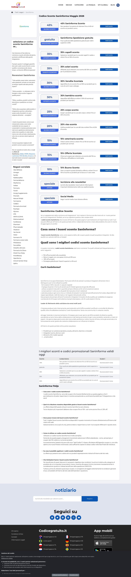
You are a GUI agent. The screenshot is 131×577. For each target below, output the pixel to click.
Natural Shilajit (18, 198)
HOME (60, 5)
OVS (20, 155)
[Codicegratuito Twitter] (56, 517)
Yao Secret (16, 232)
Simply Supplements (20, 193)
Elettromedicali (18, 219)
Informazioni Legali (18, 540)
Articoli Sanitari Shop (20, 260)
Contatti (14, 537)
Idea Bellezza (17, 169)
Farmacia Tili (17, 237)
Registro (89, 498)
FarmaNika (17, 245)
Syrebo (15, 174)
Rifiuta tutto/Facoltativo (60, 575)
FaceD (15, 190)
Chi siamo (15, 531)
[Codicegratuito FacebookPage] (62, 517)
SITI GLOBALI (103, 5)
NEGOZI (69, 5)
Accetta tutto (74, 575)
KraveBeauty (17, 255)
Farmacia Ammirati (19, 206)
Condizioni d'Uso (17, 534)
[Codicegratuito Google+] (50, 517)
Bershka (25, 155)
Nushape (16, 208)
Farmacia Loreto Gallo (20, 239)
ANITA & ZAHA (18, 216)
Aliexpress (32, 153)
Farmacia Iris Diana (19, 250)
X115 (14, 213)
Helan (15, 234)
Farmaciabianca (18, 180)
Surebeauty (17, 221)
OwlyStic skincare (19, 247)
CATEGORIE (79, 5)
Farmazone (17, 200)
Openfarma (17, 258)
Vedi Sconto (109, 26)
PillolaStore (17, 242)
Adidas (22, 153)
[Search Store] (118, 5)
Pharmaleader (18, 226)
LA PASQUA (90, 5)
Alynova (16, 211)
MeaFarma (17, 182)
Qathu (15, 263)
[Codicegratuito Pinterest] (68, 517)
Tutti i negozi (19, 12)
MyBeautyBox (18, 177)
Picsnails (16, 195)
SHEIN (26, 153)
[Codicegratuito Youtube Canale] (80, 517)
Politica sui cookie (7, 558)
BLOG (113, 5)
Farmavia (16, 187)
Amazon (30, 155)
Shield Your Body (19, 252)
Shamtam (16, 224)
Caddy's (16, 203)
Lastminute (15, 155)
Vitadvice (16, 229)
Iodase (15, 185)
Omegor (16, 172)
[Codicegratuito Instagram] (74, 517)
